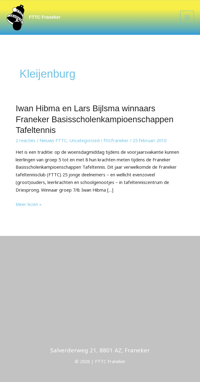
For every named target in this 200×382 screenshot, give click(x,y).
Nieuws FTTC (53, 140)
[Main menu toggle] (187, 17)
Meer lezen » (29, 203)
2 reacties (26, 140)
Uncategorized (84, 140)
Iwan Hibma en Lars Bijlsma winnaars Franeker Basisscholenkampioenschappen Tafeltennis (94, 119)
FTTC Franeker (45, 17)
